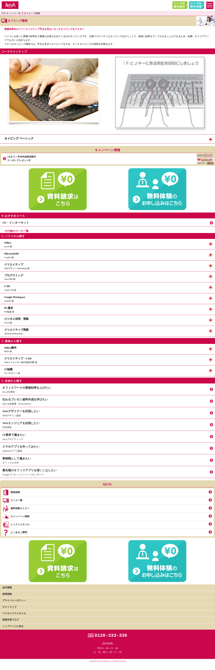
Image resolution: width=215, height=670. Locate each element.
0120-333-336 (111, 636)
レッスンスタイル (15, 524)
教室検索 (11, 492)
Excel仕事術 (107, 389)
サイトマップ (9, 607)
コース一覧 (15, 13)
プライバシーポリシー (14, 600)
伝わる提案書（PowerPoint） (107, 401)
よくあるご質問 (14, 532)
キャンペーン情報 (15, 516)
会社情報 (7, 587)
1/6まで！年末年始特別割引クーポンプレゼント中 (110, 158)
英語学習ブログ (10, 619)
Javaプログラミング (107, 436)
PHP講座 (107, 424)
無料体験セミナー (15, 508)
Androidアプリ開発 (107, 448)
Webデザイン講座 (107, 412)
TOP (3, 13)
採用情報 (7, 594)
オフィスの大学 (107, 460)
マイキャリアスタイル (14, 613)
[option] (54, 91)
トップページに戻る (13, 626)
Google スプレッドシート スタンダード (107, 471)
